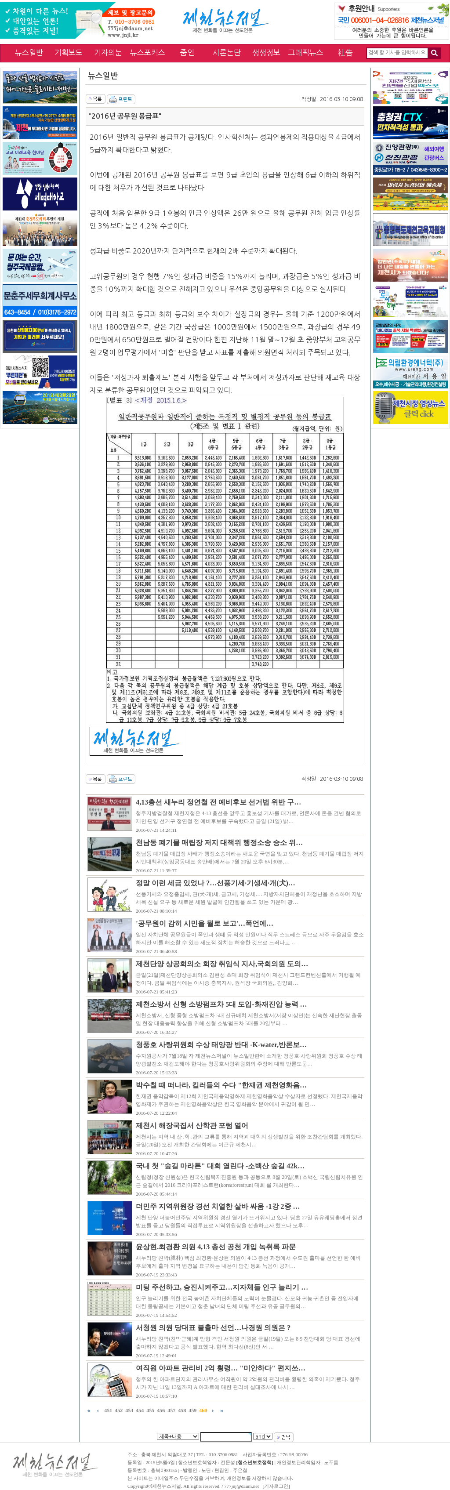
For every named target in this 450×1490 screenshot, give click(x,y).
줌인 (187, 52)
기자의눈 (108, 52)
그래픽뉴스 (305, 52)
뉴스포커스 (147, 52)
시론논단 (227, 52)
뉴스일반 (29, 52)
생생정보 (266, 52)
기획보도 (68, 52)
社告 (345, 52)
